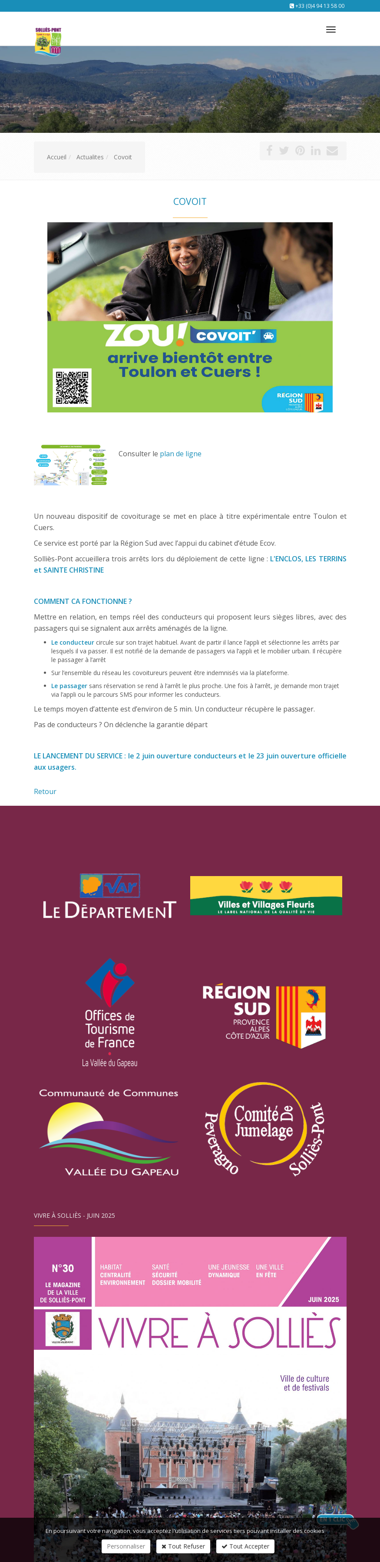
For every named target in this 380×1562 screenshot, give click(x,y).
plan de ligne (181, 453)
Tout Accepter (245, 1546)
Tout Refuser (183, 1546)
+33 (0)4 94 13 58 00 (319, 6)
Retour (45, 791)
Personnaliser (126, 1546)
